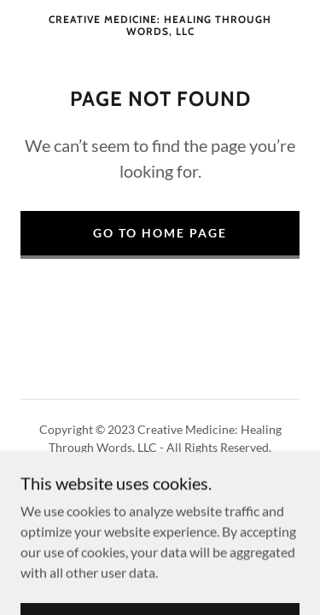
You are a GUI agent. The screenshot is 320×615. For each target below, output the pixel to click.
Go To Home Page (160, 233)
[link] (160, 26)
